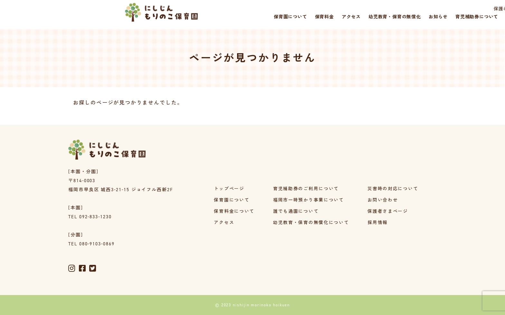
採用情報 (441, 9)
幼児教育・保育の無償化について (310, 223)
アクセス (224, 223)
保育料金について (234, 212)
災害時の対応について (393, 189)
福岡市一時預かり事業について (308, 200)
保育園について (231, 200)
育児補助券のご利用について (305, 189)
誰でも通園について (295, 212)
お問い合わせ (382, 200)
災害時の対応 (476, 9)
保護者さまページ (399, 9)
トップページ (229, 189)
